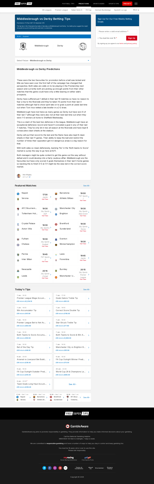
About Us (90, 468)
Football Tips (68, 4)
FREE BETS (127, 4)
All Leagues (46, 10)
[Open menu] (136, 3)
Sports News (98, 4)
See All (86, 186)
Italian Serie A (76, 10)
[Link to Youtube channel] (60, 468)
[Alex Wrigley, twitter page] (24, 176)
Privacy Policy (110, 468)
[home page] (23, 3)
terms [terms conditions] (122, 43)
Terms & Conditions (79, 468)
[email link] (65, 468)
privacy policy (132, 43)
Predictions (84, 4)
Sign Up (131, 38)
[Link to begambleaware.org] (77, 426)
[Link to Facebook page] (49, 468)
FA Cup (88, 10)
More (135, 10)
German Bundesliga (103, 10)
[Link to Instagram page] (55, 468)
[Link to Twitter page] (44, 468)
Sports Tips (114, 4)
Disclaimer (99, 468)
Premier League (61, 10)
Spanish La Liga (120, 10)
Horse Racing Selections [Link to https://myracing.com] (68, 457)
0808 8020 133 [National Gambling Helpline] (64, 439)
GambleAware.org (28, 432)
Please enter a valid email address (113, 31)
